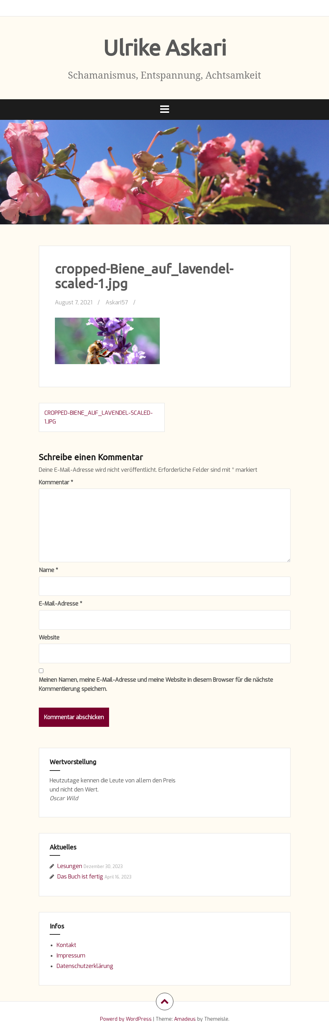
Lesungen (69, 866)
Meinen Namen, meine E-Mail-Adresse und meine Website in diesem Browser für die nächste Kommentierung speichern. (156, 684)
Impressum (71, 955)
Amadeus (185, 1019)
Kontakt (66, 945)
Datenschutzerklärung (85, 966)
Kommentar (56, 482)
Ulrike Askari (164, 47)
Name (48, 570)
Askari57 (117, 302)
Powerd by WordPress (126, 1019)
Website (49, 637)
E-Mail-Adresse (60, 603)
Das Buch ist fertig (80, 876)
